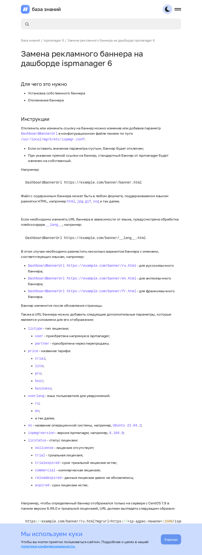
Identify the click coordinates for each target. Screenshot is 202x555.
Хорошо (171, 539)
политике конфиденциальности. (48, 546)
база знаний (46, 9)
